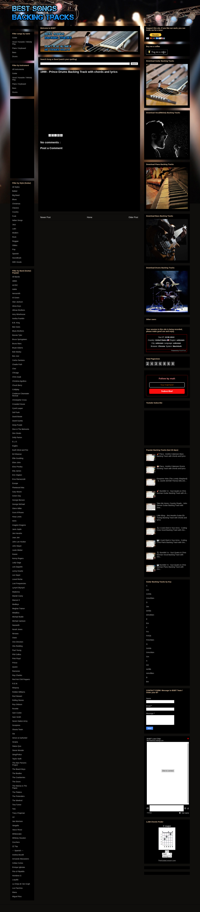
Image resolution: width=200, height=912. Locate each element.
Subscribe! (167, 391)
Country (15, 212)
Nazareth (16, 625)
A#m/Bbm (150, 673)
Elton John (16, 462)
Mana (14, 892)
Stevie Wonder (18, 750)
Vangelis (15, 825)
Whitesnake (17, 834)
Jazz (14, 224)
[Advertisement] (22, 138)
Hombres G (16, 876)
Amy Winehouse (18, 314)
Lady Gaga (16, 563)
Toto (14, 809)
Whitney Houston (19, 838)
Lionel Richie (17, 579)
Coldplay (15, 389)
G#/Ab (148, 648)
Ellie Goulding (17, 458)
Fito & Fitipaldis (18, 871)
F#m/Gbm (150, 640)
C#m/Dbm (150, 598)
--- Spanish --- (17, 851)
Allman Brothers (18, 310)
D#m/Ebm (150, 615)
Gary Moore (17, 492)
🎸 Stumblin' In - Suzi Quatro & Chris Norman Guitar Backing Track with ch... (172, 492)
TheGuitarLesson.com (167, 861)
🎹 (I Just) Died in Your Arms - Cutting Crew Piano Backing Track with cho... (172, 541)
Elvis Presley (17, 467)
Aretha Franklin (18, 318)
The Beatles (17, 773)
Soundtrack (16, 258)
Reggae (15, 241)
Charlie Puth (17, 364)
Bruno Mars (16, 344)
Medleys (15, 604)
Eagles (15, 446)
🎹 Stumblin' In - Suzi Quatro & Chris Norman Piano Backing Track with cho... (171, 567)
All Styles (16, 187)
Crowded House (18, 404)
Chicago (15, 373)
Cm (147, 590)
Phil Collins (16, 654)
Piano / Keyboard (19, 48)
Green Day (16, 496)
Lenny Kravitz (17, 571)
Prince (14, 663)
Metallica (15, 613)
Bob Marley (16, 352)
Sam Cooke (17, 713)
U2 (13, 817)
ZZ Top (15, 846)
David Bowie (17, 417)
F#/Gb (148, 636)
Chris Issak (16, 377)
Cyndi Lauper (17, 408)
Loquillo (15, 880)
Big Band (16, 195)
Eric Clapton (17, 475)
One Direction (17, 642)
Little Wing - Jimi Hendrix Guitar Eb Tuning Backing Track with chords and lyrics (172, 518)
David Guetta (17, 421)
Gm (147, 657)
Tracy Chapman (18, 813)
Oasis (14, 638)
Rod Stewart (17, 696)
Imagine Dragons (19, 525)
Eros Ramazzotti (18, 479)
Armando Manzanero (20, 859)
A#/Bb (148, 669)
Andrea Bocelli (18, 855)
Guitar (14, 38)
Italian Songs (17, 220)
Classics (15, 208)
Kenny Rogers (18, 558)
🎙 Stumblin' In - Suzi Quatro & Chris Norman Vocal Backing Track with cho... (171, 555)
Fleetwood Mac (18, 488)
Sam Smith (16, 717)
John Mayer (17, 546)
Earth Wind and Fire (20, 450)
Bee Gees (16, 327)
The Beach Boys (18, 769)
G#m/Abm (150, 652)
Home (89, 217)
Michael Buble (17, 617)
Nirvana (15, 634)
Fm (147, 632)
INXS (14, 521)
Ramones (16, 671)
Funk (14, 216)
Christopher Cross (19, 400)
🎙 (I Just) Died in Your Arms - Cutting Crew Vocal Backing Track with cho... (172, 529)
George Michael (18, 504)
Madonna (16, 592)
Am (147, 665)
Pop (13, 249)
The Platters (17, 792)
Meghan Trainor (18, 608)
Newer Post (45, 217)
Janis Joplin (17, 529)
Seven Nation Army (20, 721)
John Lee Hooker (19, 542)
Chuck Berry (17, 385)
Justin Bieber (17, 550)
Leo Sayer (16, 575)
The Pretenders (18, 796)
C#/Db (148, 594)
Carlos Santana (18, 360)
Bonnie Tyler (17, 335)
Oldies (14, 245)
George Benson (18, 500)
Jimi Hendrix (17, 533)
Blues (14, 199)
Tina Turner (16, 805)
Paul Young (16, 650)
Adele (14, 289)
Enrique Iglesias (18, 867)
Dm (147, 607)
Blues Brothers (18, 331)
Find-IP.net (182, 350)
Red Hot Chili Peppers (21, 679)
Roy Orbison (17, 704)
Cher (14, 369)
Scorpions (16, 725)
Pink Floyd (16, 658)
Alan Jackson (17, 302)
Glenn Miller (17, 508)
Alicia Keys (16, 306)
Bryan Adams (17, 348)
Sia (13, 734)
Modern (15, 233)
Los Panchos (17, 888)
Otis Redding (17, 646)
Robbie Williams (18, 692)
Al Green (15, 298)
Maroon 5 (16, 600)
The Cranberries (18, 777)
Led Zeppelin (17, 567)
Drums (14, 56)
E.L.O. (14, 442)
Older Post (133, 217)
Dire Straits (16, 433)
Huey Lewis (16, 517)
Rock (14, 237)
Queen (15, 667)
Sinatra (15, 742)
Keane (14, 554)
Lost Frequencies (19, 583)
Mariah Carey (17, 596)
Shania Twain (17, 729)
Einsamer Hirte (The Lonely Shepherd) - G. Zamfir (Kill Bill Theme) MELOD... (172, 480)
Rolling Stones (18, 700)
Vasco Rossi (17, 830)
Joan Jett (16, 538)
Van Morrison (17, 821)
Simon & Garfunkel (19, 738)
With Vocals (17, 262)
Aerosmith (16, 293)
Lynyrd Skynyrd (18, 588)
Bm (147, 682)
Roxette (15, 709)
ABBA (14, 281)
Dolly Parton (17, 437)
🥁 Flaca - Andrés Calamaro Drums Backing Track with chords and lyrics (171, 467)
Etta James (16, 471)
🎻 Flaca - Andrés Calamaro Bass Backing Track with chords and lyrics (171, 455)
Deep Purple (17, 425)
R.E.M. (15, 684)
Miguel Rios (17, 896)
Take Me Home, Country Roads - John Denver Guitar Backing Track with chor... (172, 505)
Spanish (15, 254)
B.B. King (16, 323)
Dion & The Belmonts (20, 429)
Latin (14, 229)
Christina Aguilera (19, 381)
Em (147, 623)
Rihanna (15, 688)
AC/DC (15, 285)
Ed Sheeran (17, 454)
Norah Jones (17, 629)
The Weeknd (17, 800)
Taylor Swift (16, 759)
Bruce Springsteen (19, 339)
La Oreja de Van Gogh (21, 884)
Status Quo (16, 746)
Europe (15, 483)
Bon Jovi (15, 356)
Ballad (14, 191)
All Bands (16, 277)
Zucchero (16, 842)
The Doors (16, 782)
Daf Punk (16, 412)
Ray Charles (17, 675)
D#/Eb (148, 611)
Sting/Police (17, 755)
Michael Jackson (19, 621)
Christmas (16, 204)
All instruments (18, 69)
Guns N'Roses (18, 512)
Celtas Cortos (17, 863)
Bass (14, 52)
